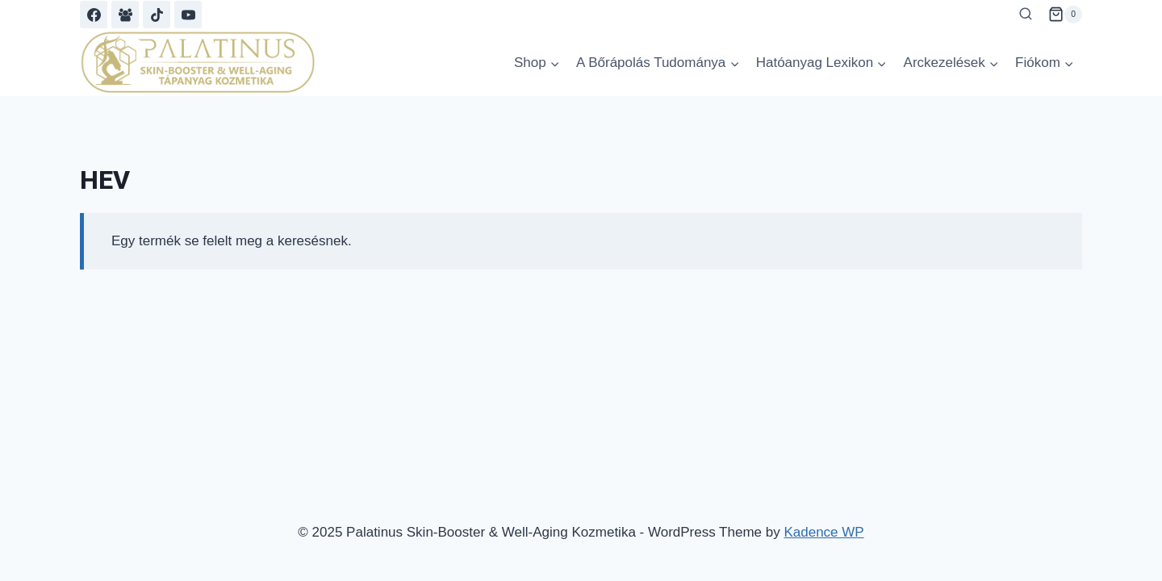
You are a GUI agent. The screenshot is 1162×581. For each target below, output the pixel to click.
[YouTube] (188, 14)
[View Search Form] (1025, 14)
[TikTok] (156, 14)
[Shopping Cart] (1065, 14)
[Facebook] (93, 14)
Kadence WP (823, 532)
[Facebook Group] (125, 14)
